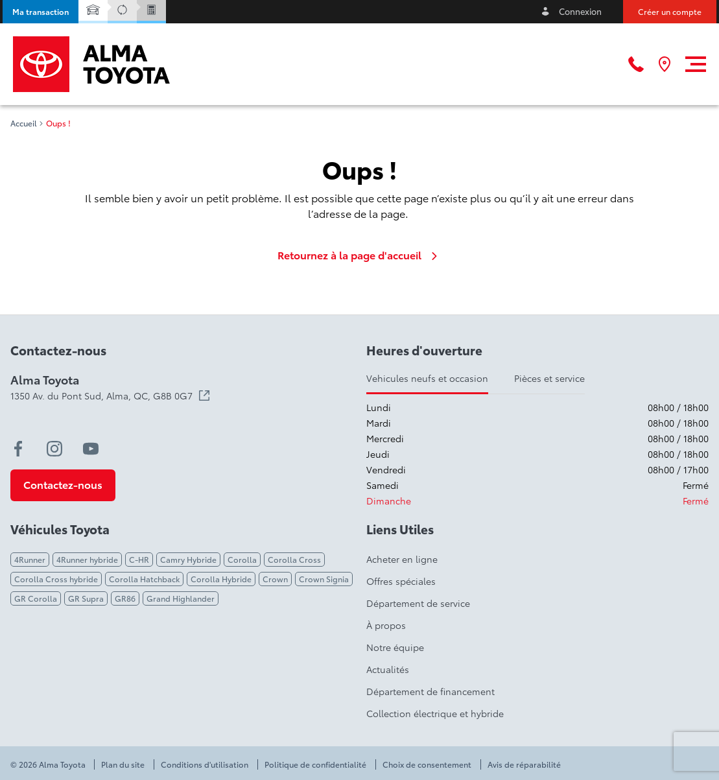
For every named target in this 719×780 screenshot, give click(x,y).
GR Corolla (35, 598)
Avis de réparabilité (524, 764)
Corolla (242, 559)
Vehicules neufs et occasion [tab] (427, 378)
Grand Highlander (181, 598)
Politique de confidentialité (315, 764)
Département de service (418, 603)
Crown (275, 578)
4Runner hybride (87, 559)
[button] (40, 11)
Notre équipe (395, 647)
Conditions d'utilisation (204, 764)
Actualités (387, 669)
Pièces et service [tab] (549, 378)
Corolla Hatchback (144, 578)
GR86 (125, 598)
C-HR (139, 559)
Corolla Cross (294, 559)
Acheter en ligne (402, 558)
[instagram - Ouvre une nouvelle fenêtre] (54, 448)
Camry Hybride (188, 559)
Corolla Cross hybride (56, 578)
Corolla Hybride (221, 578)
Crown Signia (324, 578)
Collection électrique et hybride (435, 713)
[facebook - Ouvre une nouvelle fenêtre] (18, 448)
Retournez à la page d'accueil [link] (359, 255)
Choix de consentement (427, 764)
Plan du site (123, 764)
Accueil (23, 123)
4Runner (29, 559)
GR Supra (86, 598)
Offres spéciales (401, 580)
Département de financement (430, 691)
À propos (386, 625)
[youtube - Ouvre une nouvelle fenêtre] (91, 448)
